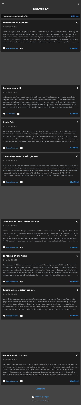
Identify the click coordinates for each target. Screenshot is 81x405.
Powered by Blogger (40, 397)
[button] (77, 23)
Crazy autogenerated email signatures (20, 156)
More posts (40, 389)
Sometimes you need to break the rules (21, 221)
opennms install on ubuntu (15, 355)
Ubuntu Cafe (8, 122)
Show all (74, 16)
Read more (74, 48)
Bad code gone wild (12, 88)
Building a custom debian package (19, 290)
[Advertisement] (40, 68)
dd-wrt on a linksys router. (15, 256)
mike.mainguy (40, 8)
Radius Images (45, 401)
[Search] (78, 4)
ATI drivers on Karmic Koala (16, 22)
